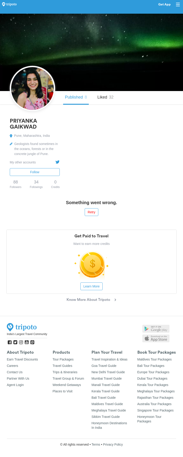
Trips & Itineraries (65, 372)
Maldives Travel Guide (107, 404)
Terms (96, 444)
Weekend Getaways (67, 385)
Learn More (91, 286)
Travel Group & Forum (68, 378)
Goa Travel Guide (104, 366)
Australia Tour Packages (154, 404)
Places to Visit (63, 391)
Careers (12, 366)
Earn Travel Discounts (22, 359)
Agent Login (15, 385)
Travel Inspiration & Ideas (109, 359)
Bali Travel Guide (104, 397)
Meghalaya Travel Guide (109, 410)
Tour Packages (63, 359)
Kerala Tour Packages (152, 385)
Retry (91, 212)
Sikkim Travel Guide (106, 417)
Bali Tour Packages (151, 366)
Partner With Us (18, 378)
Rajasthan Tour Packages (155, 397)
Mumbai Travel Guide (107, 378)
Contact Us (14, 372)
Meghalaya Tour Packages (156, 391)
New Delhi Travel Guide (108, 372)
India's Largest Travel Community (27, 334)
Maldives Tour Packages (154, 359)
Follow (34, 172)
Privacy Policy (113, 444)
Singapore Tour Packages (155, 410)
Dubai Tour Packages (152, 378)
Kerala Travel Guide (106, 391)
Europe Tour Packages (153, 372)
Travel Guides (62, 366)
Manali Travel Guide (106, 385)
